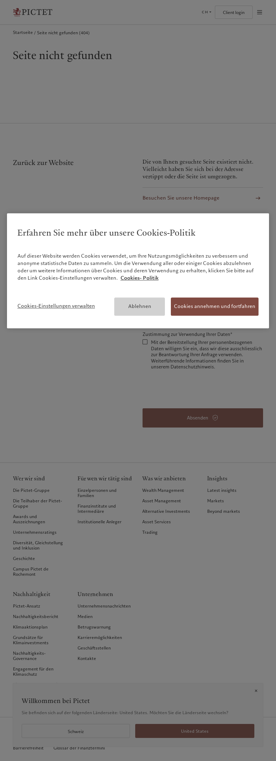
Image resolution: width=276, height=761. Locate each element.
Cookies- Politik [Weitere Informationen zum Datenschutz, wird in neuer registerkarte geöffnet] (140, 278)
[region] (138, 270)
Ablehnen (139, 306)
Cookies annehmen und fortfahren (214, 306)
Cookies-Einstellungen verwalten (56, 306)
